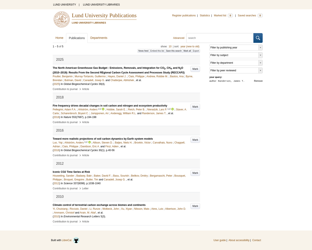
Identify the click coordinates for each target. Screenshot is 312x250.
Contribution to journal (65, 89)
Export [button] (196, 51)
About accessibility (239, 240)
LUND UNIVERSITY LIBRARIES (101, 4)
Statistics (205, 15)
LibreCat (71, 240)
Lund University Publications (104, 15)
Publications (77, 38)
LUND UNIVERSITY (64, 4)
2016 (56, 150)
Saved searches (250, 15)
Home (59, 37)
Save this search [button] (174, 51)
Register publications (184, 15)
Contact (256, 240)
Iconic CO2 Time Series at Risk (71, 171)
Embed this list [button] (157, 51)
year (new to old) (190, 46)
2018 (56, 117)
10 (170, 46)
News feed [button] (143, 51)
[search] (220, 38)
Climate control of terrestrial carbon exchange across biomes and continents (99, 205)
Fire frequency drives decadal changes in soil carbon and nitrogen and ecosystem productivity (110, 105)
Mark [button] (195, 68)
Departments (98, 37)
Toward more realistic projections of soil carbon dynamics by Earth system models (103, 138)
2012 (56, 183)
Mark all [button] (187, 51)
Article (85, 89)
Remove (258, 81)
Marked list (223, 15)
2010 (56, 216)
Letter (85, 188)
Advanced (178, 38)
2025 (56, 84)
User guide (220, 240)
